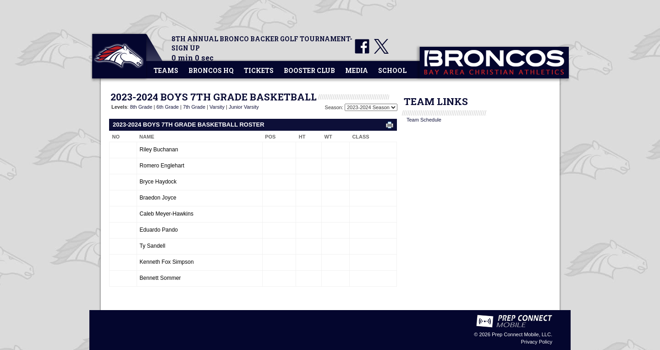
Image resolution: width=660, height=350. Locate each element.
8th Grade (141, 107)
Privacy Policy (536, 341)
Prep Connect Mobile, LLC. (522, 334)
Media (356, 70)
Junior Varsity (244, 107)
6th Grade (167, 107)
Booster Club (309, 70)
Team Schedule (424, 119)
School (392, 70)
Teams (166, 70)
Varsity (217, 107)
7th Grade (194, 107)
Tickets (259, 70)
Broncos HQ (211, 70)
